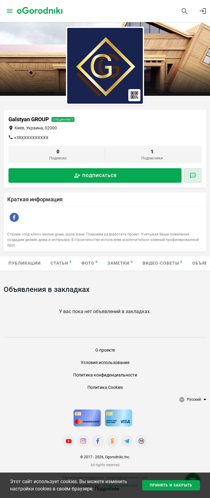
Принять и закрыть (171, 485)
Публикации (24, 263)
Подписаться (99, 175)
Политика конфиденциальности (105, 375)
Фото (89, 263)
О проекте (105, 350)
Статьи (61, 263)
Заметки (120, 263)
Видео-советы (162, 263)
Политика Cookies (105, 387)
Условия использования (105, 362)
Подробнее (107, 489)
